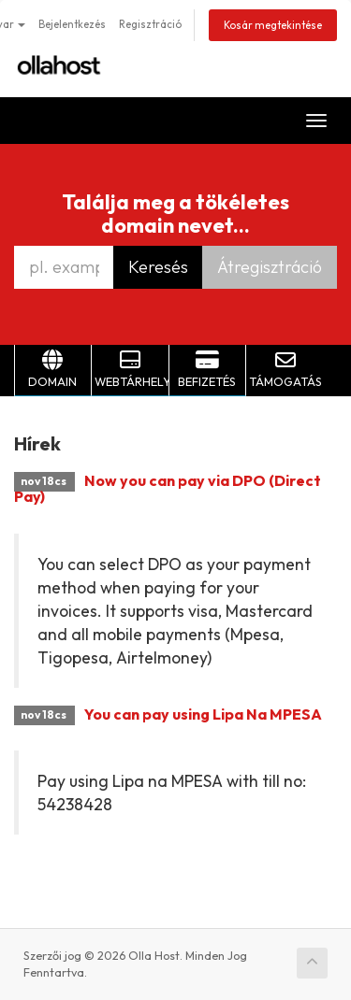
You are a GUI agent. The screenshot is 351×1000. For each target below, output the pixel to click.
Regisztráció (150, 24)
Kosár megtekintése (273, 25)
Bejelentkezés (72, 24)
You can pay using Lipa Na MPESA (203, 714)
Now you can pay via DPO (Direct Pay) (167, 489)
